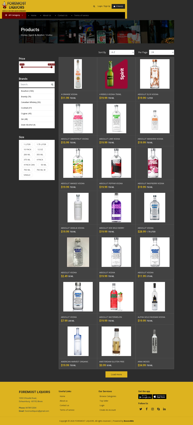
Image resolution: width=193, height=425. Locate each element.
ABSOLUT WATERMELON (110, 317)
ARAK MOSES (144, 361)
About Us (64, 16)
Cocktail (26, 108)
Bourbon (27, 91)
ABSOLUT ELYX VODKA (148, 94)
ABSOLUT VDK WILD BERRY (111, 228)
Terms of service (98, 16)
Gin (24, 119)
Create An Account (107, 410)
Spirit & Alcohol (36, 35)
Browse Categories (107, 396)
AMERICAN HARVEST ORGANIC (74, 361)
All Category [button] (31, 15)
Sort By (102, 52)
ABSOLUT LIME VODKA (109, 139)
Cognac (26, 113)
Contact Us (79, 16)
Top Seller (103, 401)
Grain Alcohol (28, 124)
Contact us (64, 405)
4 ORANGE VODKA (69, 94)
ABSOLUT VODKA (145, 228)
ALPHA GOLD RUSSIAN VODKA (151, 317)
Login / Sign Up (153, 6)
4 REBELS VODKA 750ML (110, 94)
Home (50, 16)
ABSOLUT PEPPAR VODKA (111, 183)
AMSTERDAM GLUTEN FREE (111, 361)
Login (101, 405)
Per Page (142, 52)
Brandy (26, 96)
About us (63, 401)
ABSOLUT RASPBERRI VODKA (151, 183)
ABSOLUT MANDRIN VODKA (150, 139)
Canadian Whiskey (31, 102)
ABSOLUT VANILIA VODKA (72, 228)
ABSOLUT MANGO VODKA (72, 183)
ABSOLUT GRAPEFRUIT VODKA (75, 139)
